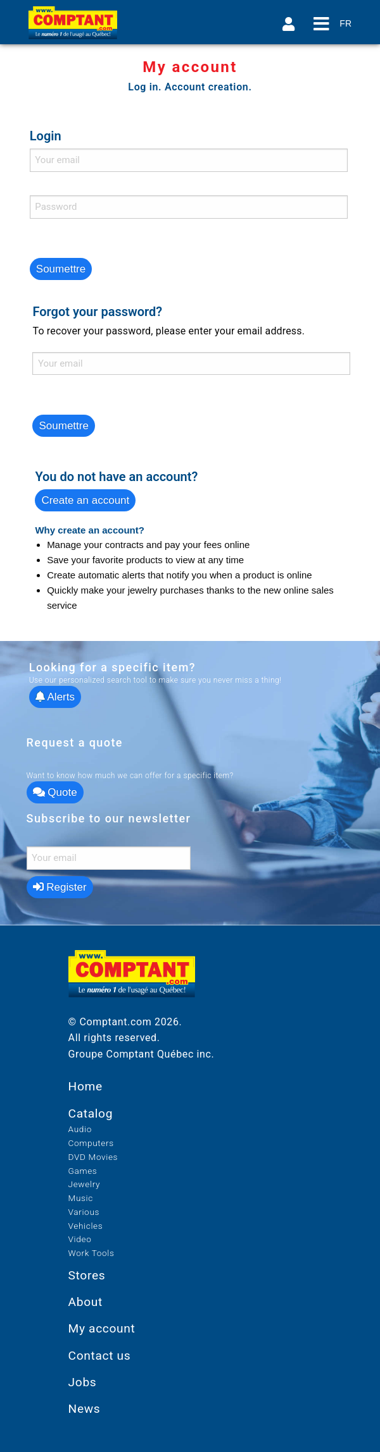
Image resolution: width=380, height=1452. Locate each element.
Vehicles (85, 1226)
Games (83, 1171)
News (84, 1408)
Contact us (99, 1355)
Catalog (90, 1113)
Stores (87, 1275)
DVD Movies (93, 1157)
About (85, 1302)
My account (102, 1328)
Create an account (85, 500)
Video (80, 1239)
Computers (91, 1143)
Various (83, 1212)
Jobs (82, 1382)
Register (60, 887)
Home (85, 1086)
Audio (80, 1129)
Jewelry (84, 1184)
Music (80, 1198)
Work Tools (91, 1253)
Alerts (55, 697)
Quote (55, 792)
